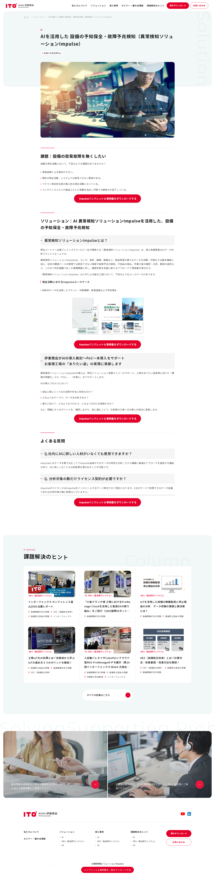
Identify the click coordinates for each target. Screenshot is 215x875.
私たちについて (79, 5)
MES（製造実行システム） (73, 841)
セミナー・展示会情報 (133, 5)
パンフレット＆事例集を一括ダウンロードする (107, 870)
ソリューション (98, 5)
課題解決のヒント (155, 5)
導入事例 (113, 5)
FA (63, 845)
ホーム (26, 17)
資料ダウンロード (178, 5)
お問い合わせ (199, 5)
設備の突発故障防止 (52, 53)
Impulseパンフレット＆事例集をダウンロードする (107, 198)
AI (42, 29)
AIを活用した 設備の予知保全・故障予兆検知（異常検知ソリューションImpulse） (80, 17)
